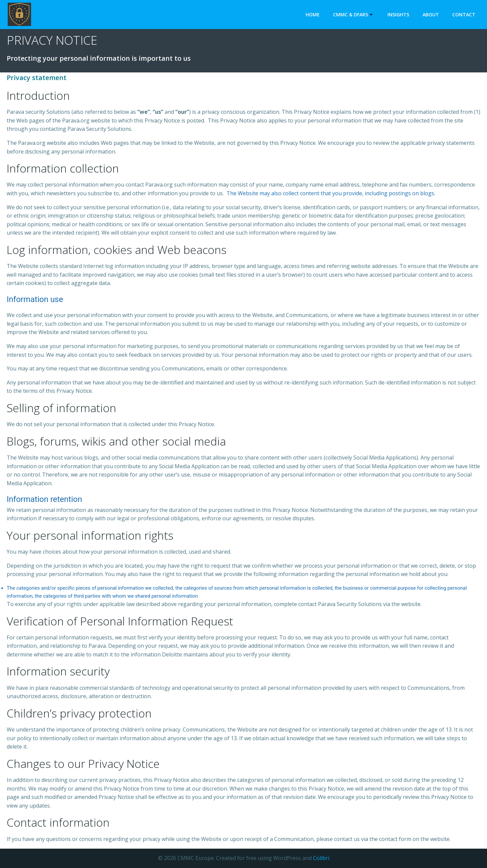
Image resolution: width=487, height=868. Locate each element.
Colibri (321, 858)
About (431, 14)
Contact (463, 14)
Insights (398, 14)
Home (313, 14)
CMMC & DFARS (353, 14)
